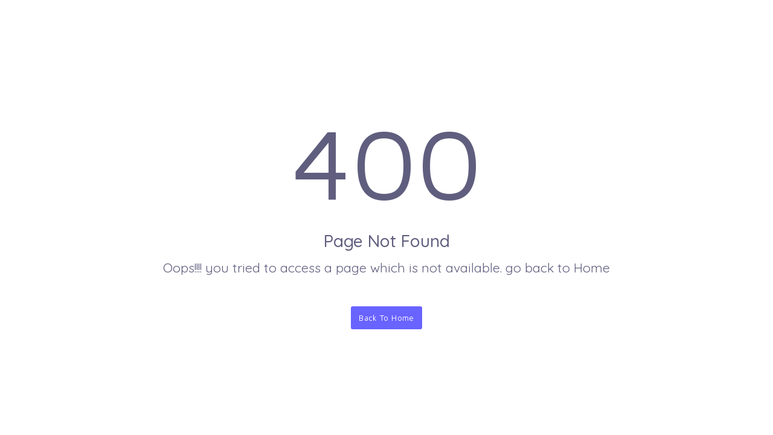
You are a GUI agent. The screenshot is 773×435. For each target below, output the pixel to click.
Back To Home (386, 318)
